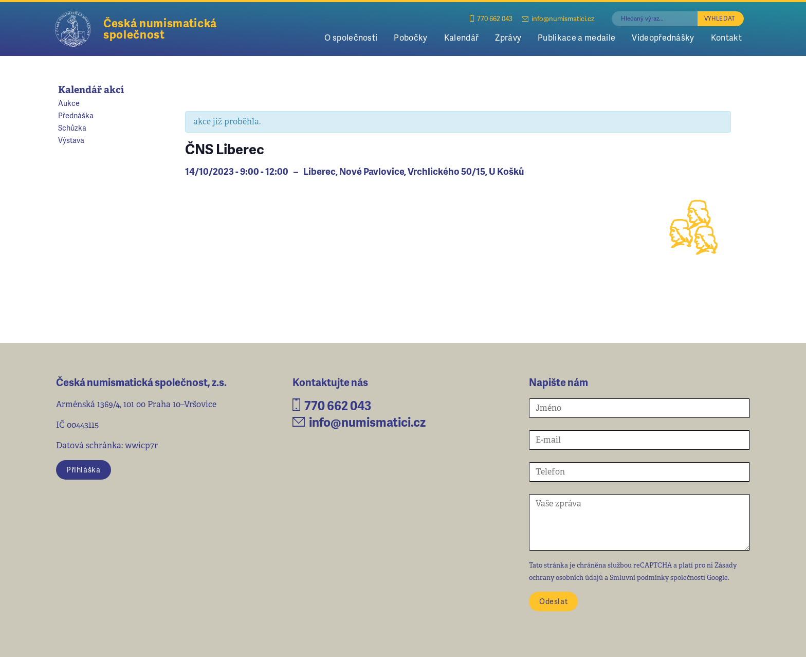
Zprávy (508, 37)
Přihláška (83, 469)
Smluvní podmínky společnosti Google (669, 577)
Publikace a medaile (576, 37)
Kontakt (726, 37)
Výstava (71, 140)
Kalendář (461, 37)
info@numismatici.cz (558, 18)
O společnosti (350, 37)
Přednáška (76, 115)
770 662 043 (491, 18)
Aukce (69, 103)
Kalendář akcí (91, 89)
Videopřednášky (663, 37)
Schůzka (72, 127)
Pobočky (410, 37)
